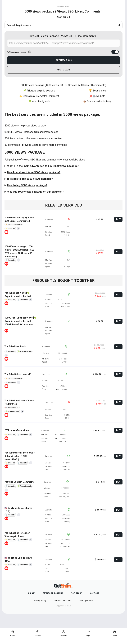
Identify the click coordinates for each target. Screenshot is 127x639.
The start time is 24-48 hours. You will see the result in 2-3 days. (63, 172)
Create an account (53, 593)
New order (76, 593)
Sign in (31, 593)
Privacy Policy (40, 601)
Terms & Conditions (63, 601)
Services (94, 593)
